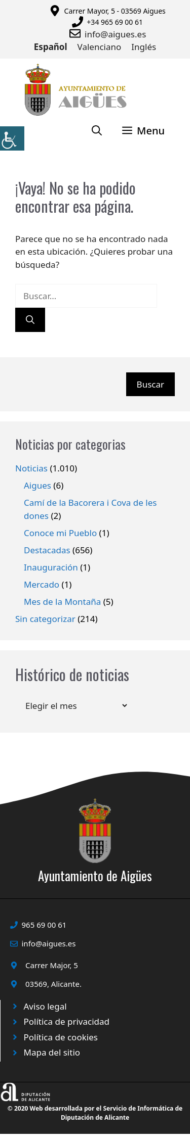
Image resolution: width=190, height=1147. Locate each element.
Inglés (143, 47)
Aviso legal (45, 1006)
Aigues (37, 485)
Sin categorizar (45, 619)
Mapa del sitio (52, 1052)
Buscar (150, 384)
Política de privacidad (66, 1021)
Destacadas (47, 550)
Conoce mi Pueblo (60, 533)
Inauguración (51, 567)
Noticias (31, 468)
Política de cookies (61, 1037)
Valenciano (100, 47)
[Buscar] (30, 320)
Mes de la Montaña (62, 601)
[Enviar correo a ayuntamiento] (77, 33)
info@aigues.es (115, 34)
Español (50, 47)
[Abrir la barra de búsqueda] (97, 131)
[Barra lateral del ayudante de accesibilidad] (12, 138)
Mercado (41, 584)
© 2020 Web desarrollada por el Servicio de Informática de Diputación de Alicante (95, 1113)
